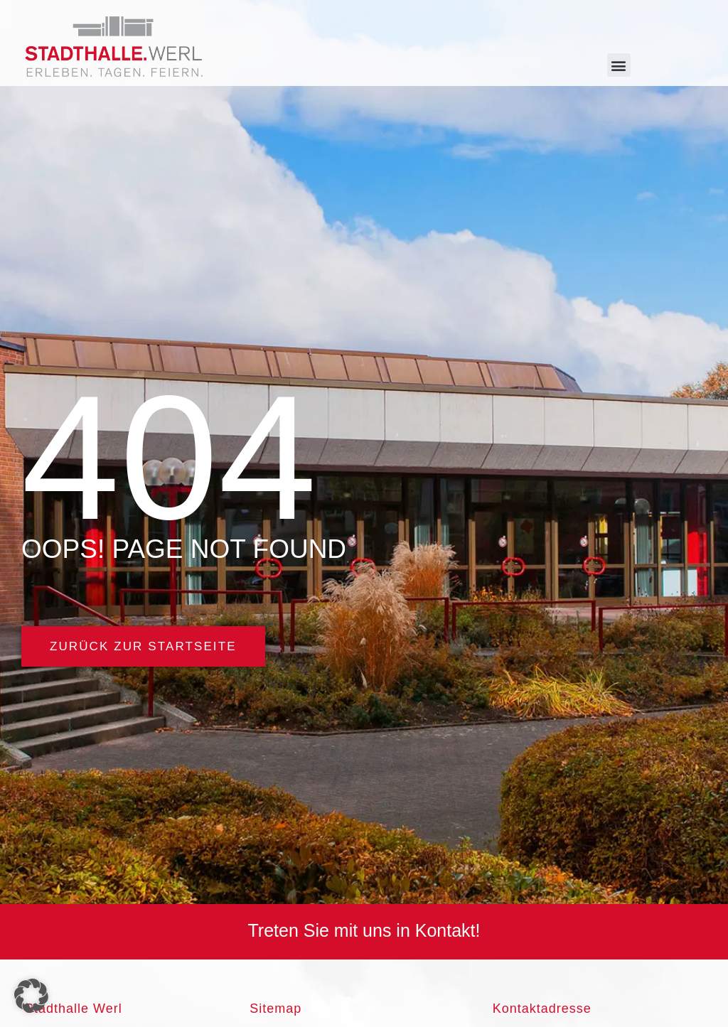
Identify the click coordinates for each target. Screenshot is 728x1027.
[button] (619, 65)
